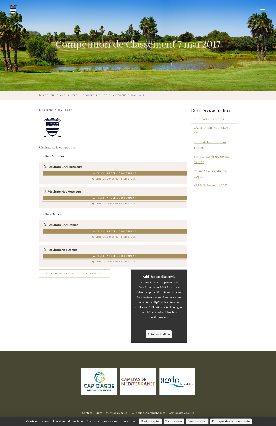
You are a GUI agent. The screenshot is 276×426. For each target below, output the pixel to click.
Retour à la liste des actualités (74, 273)
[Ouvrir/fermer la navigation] (262, 9)
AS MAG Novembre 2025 (210, 185)
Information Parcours (209, 119)
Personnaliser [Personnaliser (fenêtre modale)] (197, 421)
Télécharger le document (115, 173)
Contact (87, 413)
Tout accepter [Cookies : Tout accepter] (150, 421)
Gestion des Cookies (181, 413)
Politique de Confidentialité (148, 413)
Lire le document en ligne (114, 179)
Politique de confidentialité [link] (231, 421)
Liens (99, 413)
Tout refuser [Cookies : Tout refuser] (173, 421)
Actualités (69, 95)
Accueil (47, 95)
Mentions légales (116, 413)
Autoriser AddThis (159, 334)
